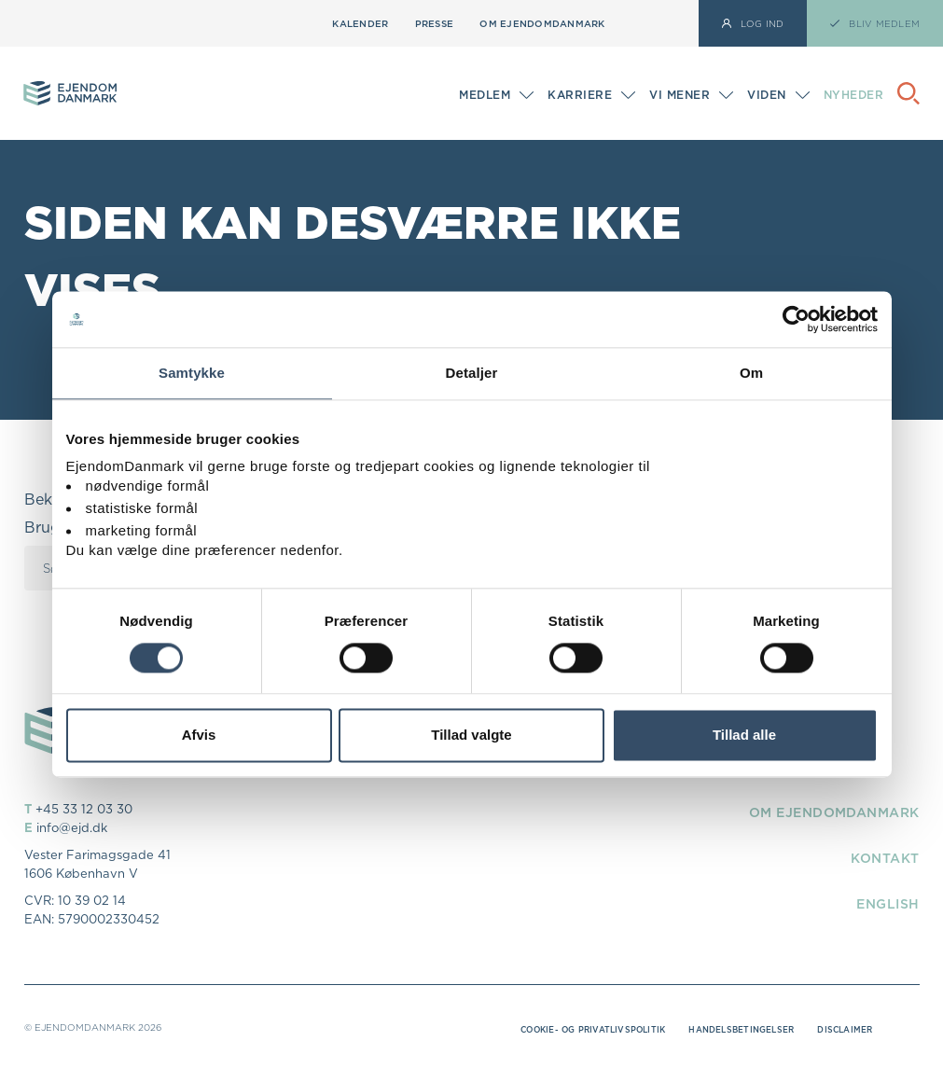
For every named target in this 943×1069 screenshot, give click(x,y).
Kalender (360, 23)
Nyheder (854, 95)
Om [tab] (751, 373)
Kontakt (879, 857)
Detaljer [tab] (472, 373)
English (883, 903)
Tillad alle (744, 735)
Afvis (199, 735)
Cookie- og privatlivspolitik (562, 1028)
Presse (434, 23)
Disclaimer (842, 1028)
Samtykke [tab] (192, 373)
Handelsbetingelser (728, 1028)
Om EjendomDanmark (541, 23)
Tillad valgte (471, 735)
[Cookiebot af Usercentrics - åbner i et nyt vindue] (796, 319)
